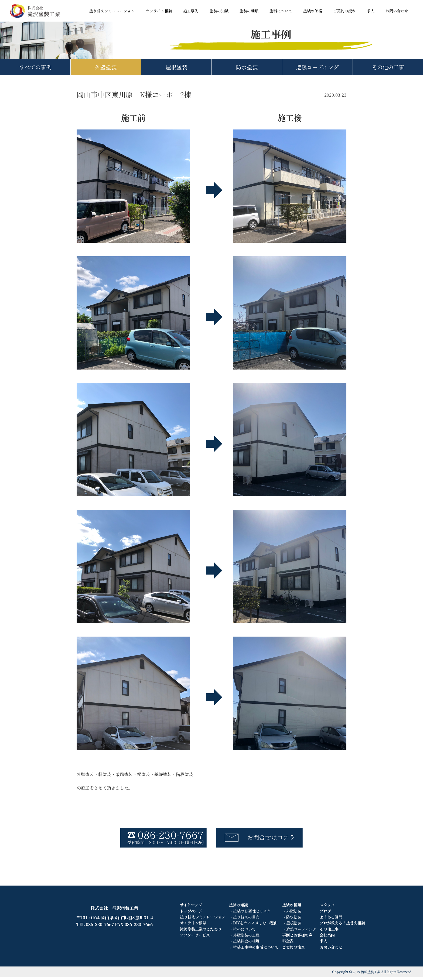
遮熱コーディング (317, 67)
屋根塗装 (176, 67)
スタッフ (327, 904)
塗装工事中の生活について (255, 947)
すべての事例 (35, 67)
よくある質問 (331, 917)
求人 (370, 10)
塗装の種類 (249, 10)
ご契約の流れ (344, 10)
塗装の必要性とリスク (252, 911)
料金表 (288, 941)
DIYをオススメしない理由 (255, 922)
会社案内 (327, 935)
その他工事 (329, 929)
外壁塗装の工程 (246, 935)
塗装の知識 (219, 10)
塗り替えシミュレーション (112, 10)
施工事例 (190, 10)
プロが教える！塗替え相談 (342, 922)
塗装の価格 (312, 10)
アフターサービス (195, 935)
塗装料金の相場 (246, 941)
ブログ (325, 911)
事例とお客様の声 (297, 935)
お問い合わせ (397, 10)
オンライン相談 (159, 10)
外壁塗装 (106, 67)
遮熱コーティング (301, 929)
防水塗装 (247, 67)
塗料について (281, 10)
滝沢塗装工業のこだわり (200, 929)
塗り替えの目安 (246, 917)
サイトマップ (191, 904)
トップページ (191, 911)
